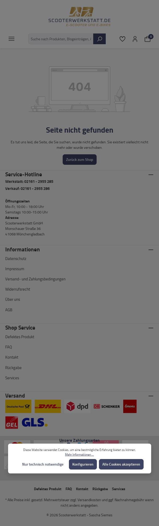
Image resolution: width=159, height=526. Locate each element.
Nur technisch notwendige (42, 464)
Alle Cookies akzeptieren (121, 464)
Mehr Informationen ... (79, 454)
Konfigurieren (82, 464)
